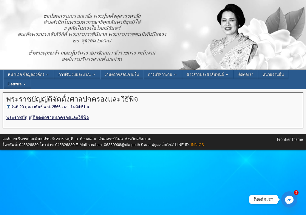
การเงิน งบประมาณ (74, 74)
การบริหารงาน (160, 74)
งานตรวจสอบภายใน (122, 74)
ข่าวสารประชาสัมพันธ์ (205, 74)
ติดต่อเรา (245, 74)
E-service (14, 84)
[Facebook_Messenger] (289, 199)
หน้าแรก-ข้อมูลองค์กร (26, 74)
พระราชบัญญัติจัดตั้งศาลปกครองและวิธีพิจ (72, 99)
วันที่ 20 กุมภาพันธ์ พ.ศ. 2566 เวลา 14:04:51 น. (50, 107)
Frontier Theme (290, 139)
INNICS (197, 144)
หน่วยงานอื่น (273, 74)
